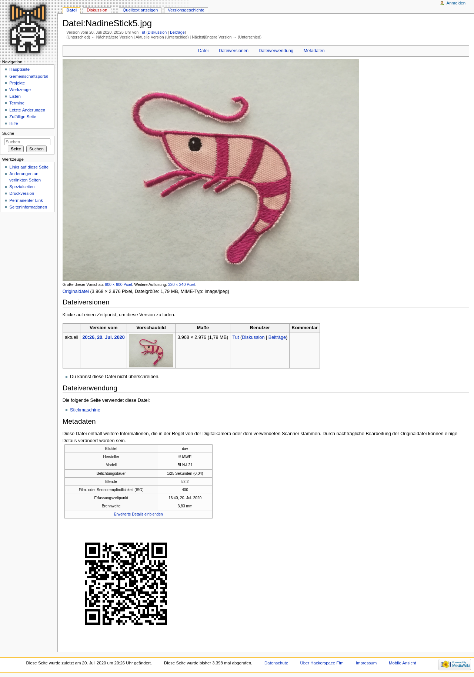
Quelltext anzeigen (140, 10)
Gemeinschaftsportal (28, 76)
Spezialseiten (21, 186)
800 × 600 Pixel (118, 284)
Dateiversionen (233, 50)
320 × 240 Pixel (181, 284)
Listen (15, 96)
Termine (16, 103)
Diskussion (157, 32)
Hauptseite (19, 69)
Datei (203, 50)
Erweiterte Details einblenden (138, 514)
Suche (8, 133)
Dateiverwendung (276, 50)
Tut (142, 32)
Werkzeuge (20, 89)
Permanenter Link (26, 200)
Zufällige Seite (22, 116)
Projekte (17, 83)
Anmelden (456, 3)
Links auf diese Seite (29, 167)
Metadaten (314, 50)
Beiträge (177, 32)
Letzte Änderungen (27, 110)
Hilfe (13, 123)
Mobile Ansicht (402, 663)
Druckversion (21, 193)
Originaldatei (76, 291)
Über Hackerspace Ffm (321, 663)
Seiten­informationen (28, 207)
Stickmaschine (85, 410)
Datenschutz (276, 663)
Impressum (366, 663)
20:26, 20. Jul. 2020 (104, 337)
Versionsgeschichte (186, 10)
